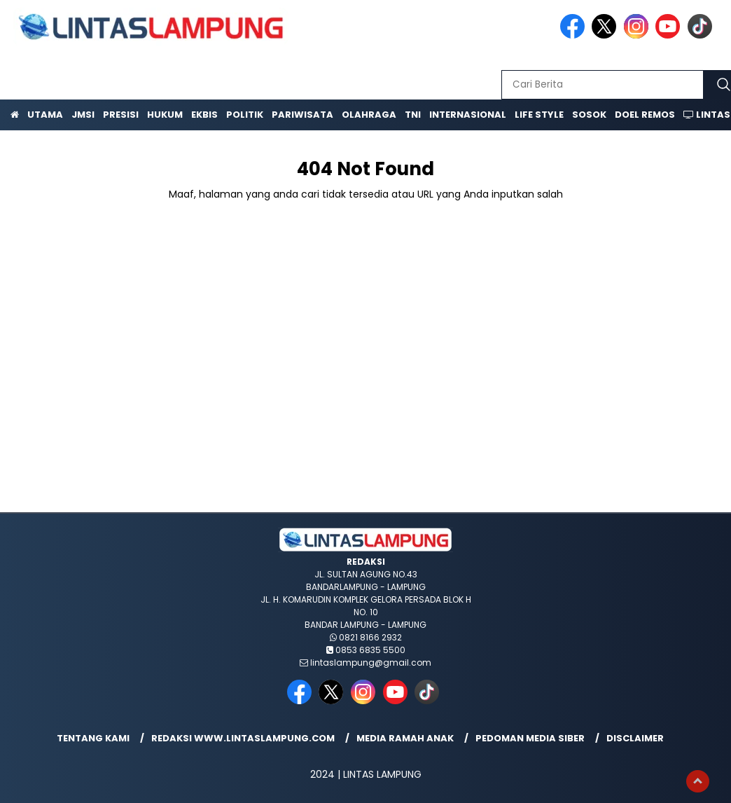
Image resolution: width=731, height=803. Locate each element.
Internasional (467, 114)
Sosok (589, 114)
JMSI (83, 114)
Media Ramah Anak (405, 738)
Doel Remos (645, 114)
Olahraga (369, 114)
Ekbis (204, 114)
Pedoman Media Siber (530, 738)
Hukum (165, 114)
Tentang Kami (93, 738)
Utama (45, 114)
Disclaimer (635, 738)
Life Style (539, 114)
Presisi (121, 114)
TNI (413, 114)
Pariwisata (302, 114)
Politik (244, 114)
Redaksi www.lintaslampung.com (243, 738)
